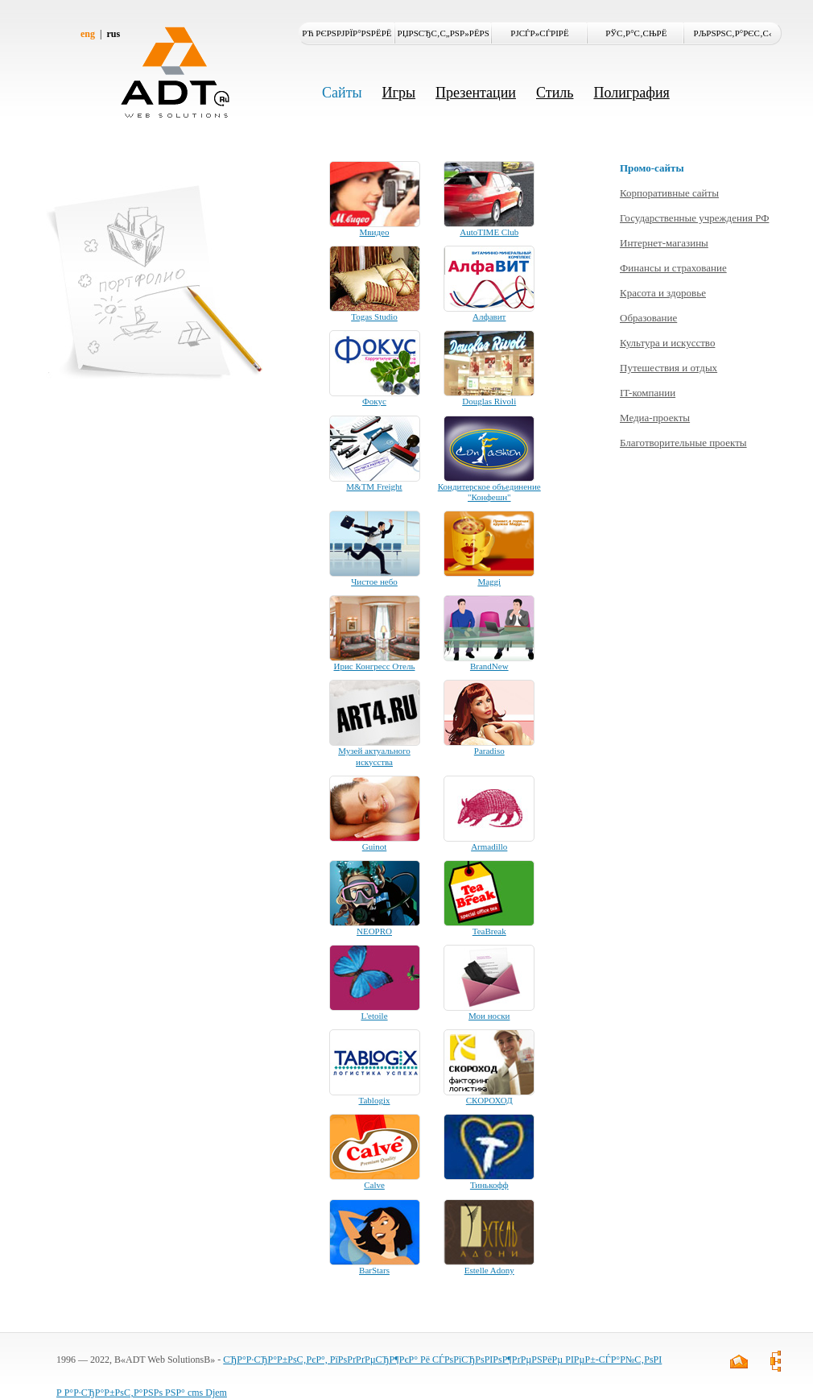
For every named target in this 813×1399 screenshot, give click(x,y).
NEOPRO (374, 931)
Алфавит (489, 316)
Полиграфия (631, 93)
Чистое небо (374, 581)
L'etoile (374, 1015)
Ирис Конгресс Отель (374, 666)
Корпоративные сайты (669, 193)
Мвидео (375, 232)
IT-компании (647, 393)
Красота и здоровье (663, 293)
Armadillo (489, 846)
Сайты (342, 93)
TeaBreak (489, 931)
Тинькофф (489, 1185)
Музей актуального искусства (374, 756)
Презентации (475, 93)
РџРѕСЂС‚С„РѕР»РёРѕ (443, 33)
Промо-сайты (652, 168)
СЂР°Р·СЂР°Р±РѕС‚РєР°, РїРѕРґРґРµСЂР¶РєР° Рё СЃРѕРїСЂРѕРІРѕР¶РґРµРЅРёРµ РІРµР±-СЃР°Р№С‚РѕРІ (442, 1359)
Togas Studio (374, 316)
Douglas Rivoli (489, 401)
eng (87, 33)
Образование (648, 318)
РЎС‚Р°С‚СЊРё (635, 33)
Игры (398, 93)
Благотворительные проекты (683, 443)
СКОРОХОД (489, 1100)
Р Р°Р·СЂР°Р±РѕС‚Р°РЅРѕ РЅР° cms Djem (141, 1392)
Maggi (489, 581)
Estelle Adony (489, 1270)
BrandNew (489, 666)
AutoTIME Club (489, 232)
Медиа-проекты (655, 418)
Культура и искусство (667, 343)
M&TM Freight (374, 486)
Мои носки (489, 1015)
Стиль (554, 93)
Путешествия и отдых (668, 368)
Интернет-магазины (664, 243)
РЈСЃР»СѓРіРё (539, 33)
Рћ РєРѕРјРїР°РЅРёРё (346, 33)
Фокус (374, 401)
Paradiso (489, 750)
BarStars (374, 1270)
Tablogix (374, 1100)
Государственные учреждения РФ (694, 218)
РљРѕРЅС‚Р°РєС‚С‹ (733, 33)
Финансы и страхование (673, 268)
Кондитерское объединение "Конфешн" (489, 492)
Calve (374, 1185)
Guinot (374, 846)
